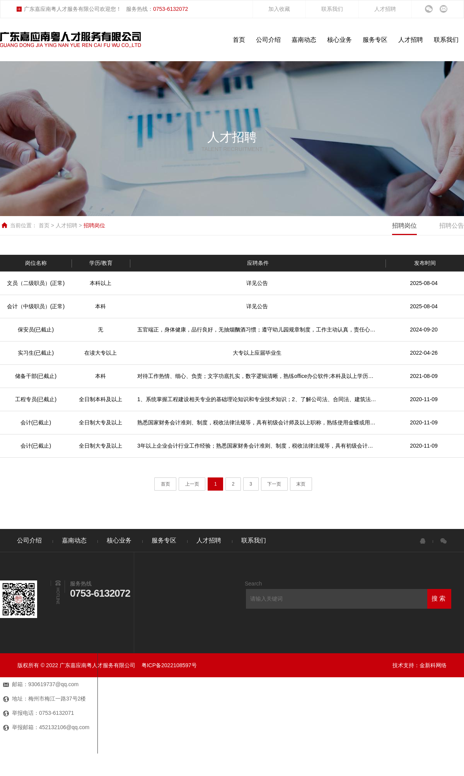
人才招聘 (385, 9)
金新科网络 (433, 665)
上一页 (192, 484)
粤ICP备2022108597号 (169, 665)
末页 (300, 484)
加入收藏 (279, 9)
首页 (45, 225)
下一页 (274, 484)
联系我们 (332, 9)
